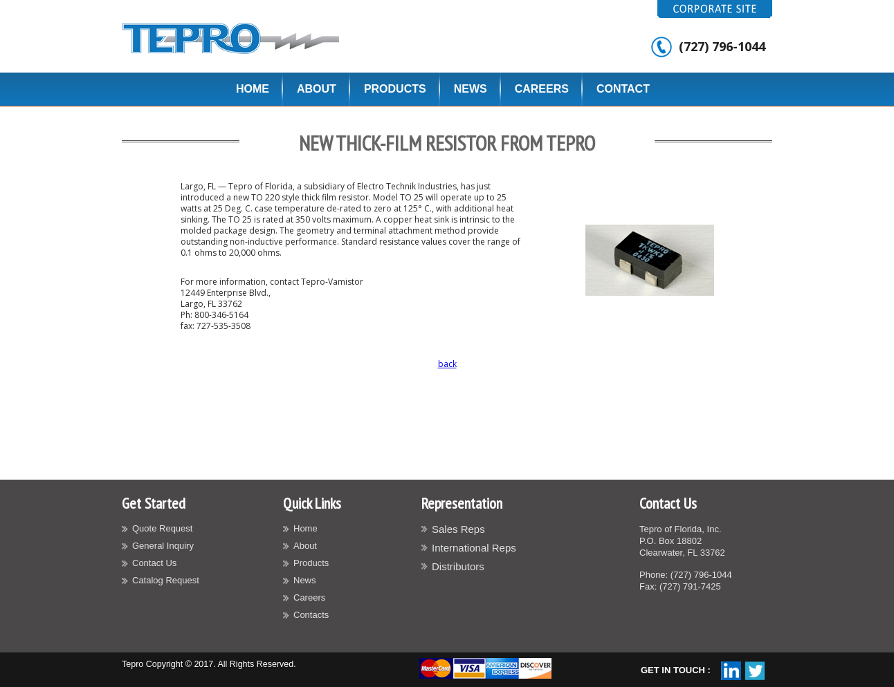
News (470, 89)
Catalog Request (165, 580)
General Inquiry (163, 545)
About (316, 89)
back (447, 364)
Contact (623, 89)
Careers (542, 89)
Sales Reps (458, 529)
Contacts (311, 615)
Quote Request (162, 528)
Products (395, 89)
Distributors (458, 566)
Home (252, 89)
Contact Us (154, 563)
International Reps (474, 548)
